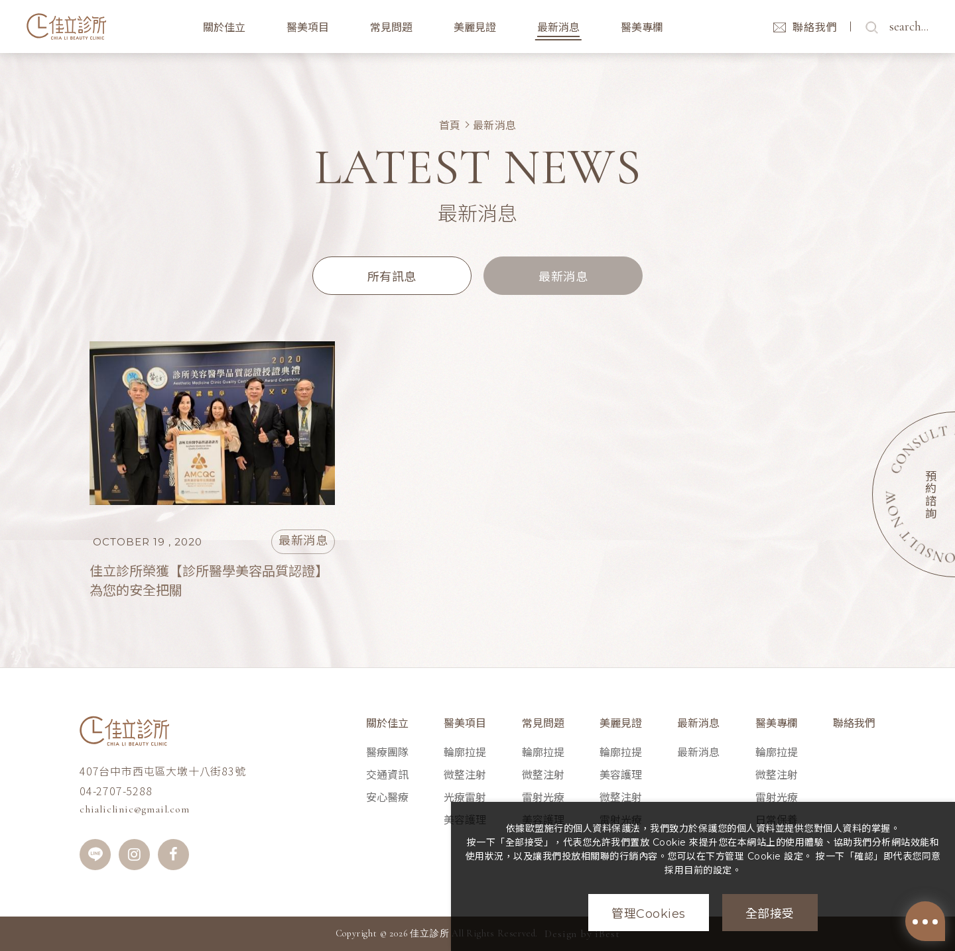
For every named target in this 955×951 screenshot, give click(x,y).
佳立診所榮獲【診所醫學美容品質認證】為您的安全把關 (209, 580)
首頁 (450, 124)
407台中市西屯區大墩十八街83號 (163, 771)
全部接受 (770, 914)
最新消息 (495, 124)
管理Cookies (648, 914)
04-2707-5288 (116, 791)
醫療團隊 (387, 752)
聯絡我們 (854, 723)
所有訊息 (391, 277)
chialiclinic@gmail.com (135, 809)
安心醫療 (387, 797)
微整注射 (465, 775)
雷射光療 (543, 797)
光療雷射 (465, 797)
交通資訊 (387, 775)
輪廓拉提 (465, 752)
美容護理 (621, 775)
